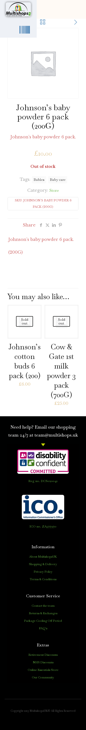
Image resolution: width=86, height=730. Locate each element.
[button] (74, 9)
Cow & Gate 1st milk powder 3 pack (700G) (61, 370)
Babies (38, 179)
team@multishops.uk (56, 435)
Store (54, 190)
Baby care (58, 179)
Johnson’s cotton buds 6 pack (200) (24, 361)
